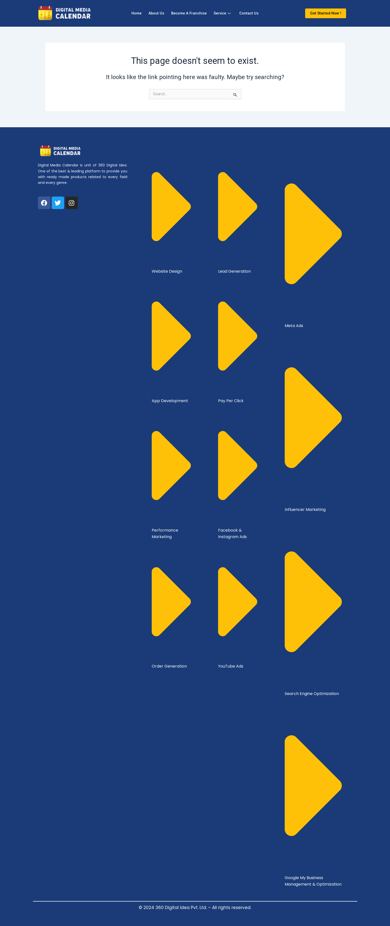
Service (224, 13)
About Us (155, 13)
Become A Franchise (188, 13)
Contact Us (251, 13)
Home (134, 13)
